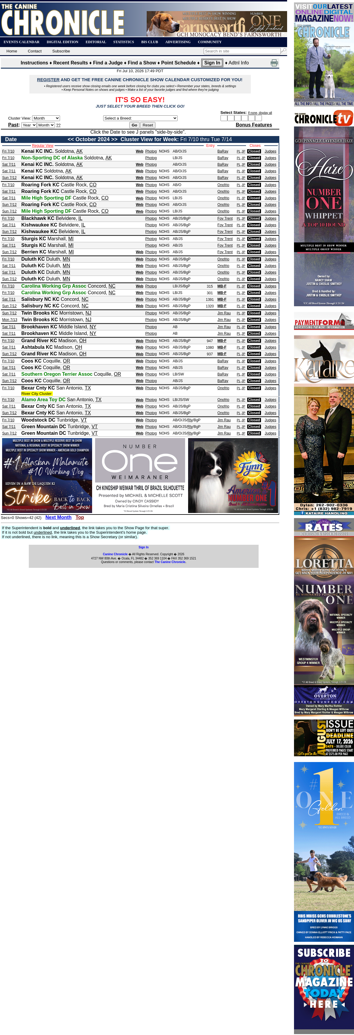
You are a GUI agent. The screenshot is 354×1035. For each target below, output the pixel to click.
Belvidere (66, 218)
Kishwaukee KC (39, 224)
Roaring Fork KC (40, 184)
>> (114, 139)
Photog (151, 151)
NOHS (164, 151)
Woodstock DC (38, 420)
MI (71, 238)
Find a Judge (108, 62)
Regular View (42, 146)
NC (112, 286)
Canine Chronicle (115, 554)
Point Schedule (178, 62)
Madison (67, 340)
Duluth (53, 259)
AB (175, 327)
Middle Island (72, 326)
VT (84, 420)
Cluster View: (19, 118)
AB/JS (178, 218)
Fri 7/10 (8, 151)
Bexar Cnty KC (38, 387)
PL (239, 151)
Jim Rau (224, 313)
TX (88, 387)
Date (11, 139)
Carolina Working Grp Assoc (53, 286)
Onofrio (223, 185)
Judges (270, 151)
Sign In (212, 62)
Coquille (51, 360)
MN (66, 259)
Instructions (34, 62)
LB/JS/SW (181, 400)
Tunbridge (67, 420)
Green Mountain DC (43, 426)
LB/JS (177, 158)
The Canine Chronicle (169, 562)
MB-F (222, 286)
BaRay (223, 151)
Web (139, 151)
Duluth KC (33, 259)
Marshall (56, 238)
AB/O (177, 185)
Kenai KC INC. (37, 151)
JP (243, 151)
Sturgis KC (33, 238)
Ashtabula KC (37, 347)
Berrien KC (33, 251)
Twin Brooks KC (39, 313)
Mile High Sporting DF (46, 197)
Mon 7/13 (9, 320)
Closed (254, 151)
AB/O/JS (180, 151)
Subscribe (63, 51)
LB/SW (178, 374)
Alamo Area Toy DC (43, 399)
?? (58, 125)
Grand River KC (39, 340)
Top (80, 517)
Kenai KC (32, 170)
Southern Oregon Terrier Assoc (56, 374)
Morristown (71, 313)
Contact (36, 51)
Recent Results (70, 62)
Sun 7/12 (9, 178)
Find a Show (142, 62)
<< (71, 139)
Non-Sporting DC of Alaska (52, 157)
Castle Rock (74, 184)
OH (82, 340)
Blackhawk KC (37, 218)
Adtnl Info (239, 62)
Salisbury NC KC (40, 299)
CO (93, 184)
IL (80, 218)
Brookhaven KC (39, 326)
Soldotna (64, 151)
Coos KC (31, 360)
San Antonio (69, 387)
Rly (190, 420)
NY (93, 326)
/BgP (186, 218)
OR (66, 360)
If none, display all (260, 112)
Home (12, 51)
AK (79, 151)
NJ (89, 313)
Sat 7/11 (9, 164)
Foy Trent (225, 218)
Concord (97, 286)
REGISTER (48, 79)
